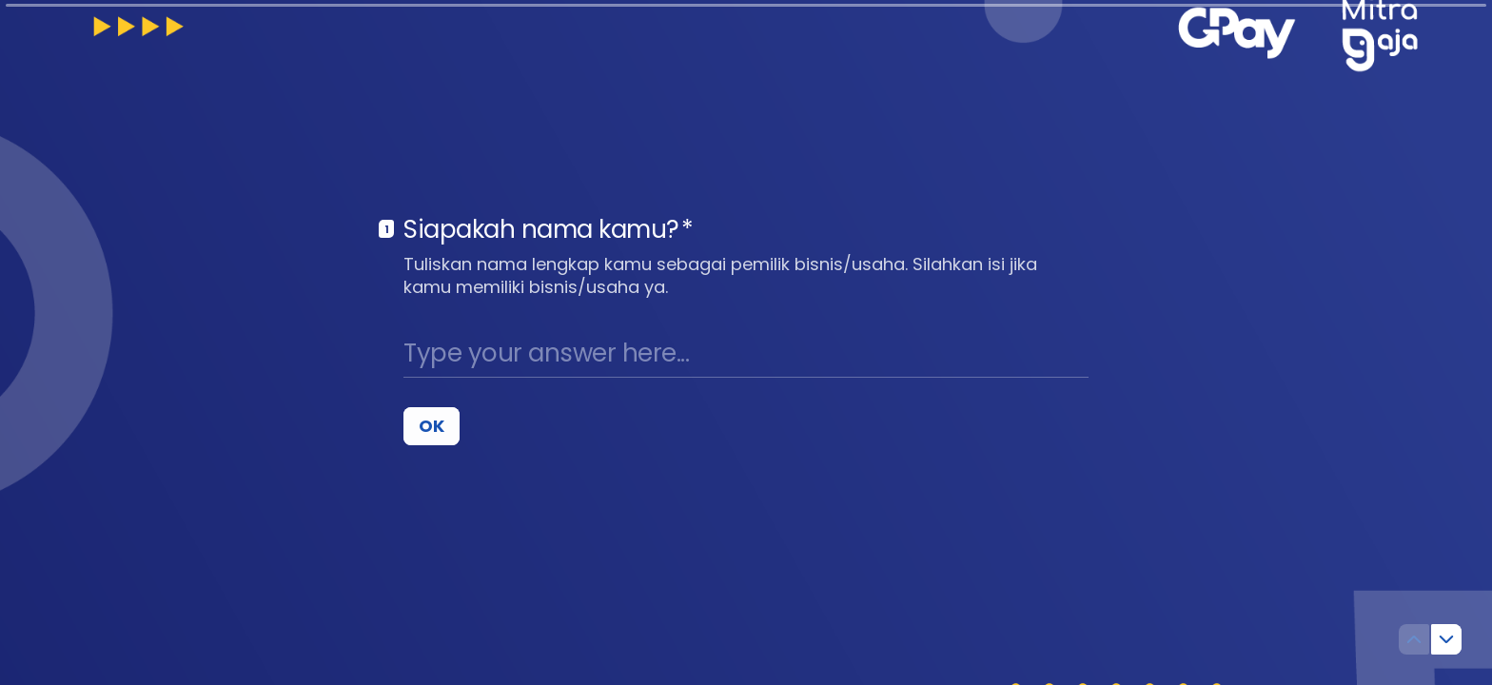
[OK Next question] (431, 425)
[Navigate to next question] (1446, 639)
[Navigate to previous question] (1414, 639)
